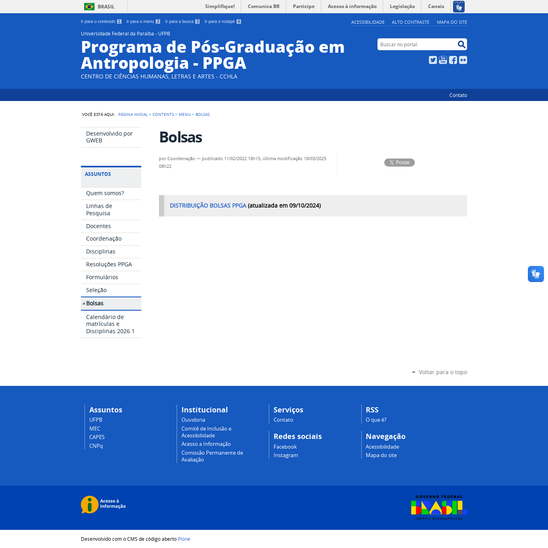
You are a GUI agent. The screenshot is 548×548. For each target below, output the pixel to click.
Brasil (106, 6)
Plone (184, 539)
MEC (94, 428)
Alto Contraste (410, 22)
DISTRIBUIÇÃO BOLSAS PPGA (208, 205)
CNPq (96, 446)
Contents (163, 114)
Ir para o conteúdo (101, 21)
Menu (185, 114)
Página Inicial (133, 114)
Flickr (463, 60)
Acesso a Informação (206, 444)
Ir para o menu (143, 21)
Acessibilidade (368, 22)
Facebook (453, 60)
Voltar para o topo (443, 372)
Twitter (433, 60)
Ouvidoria (193, 419)
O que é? (376, 419)
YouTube (443, 60)
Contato (458, 95)
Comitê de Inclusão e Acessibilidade (206, 432)
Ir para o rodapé (223, 21)
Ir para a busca (182, 21)
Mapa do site (452, 22)
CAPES (97, 437)
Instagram (286, 455)
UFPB (95, 419)
